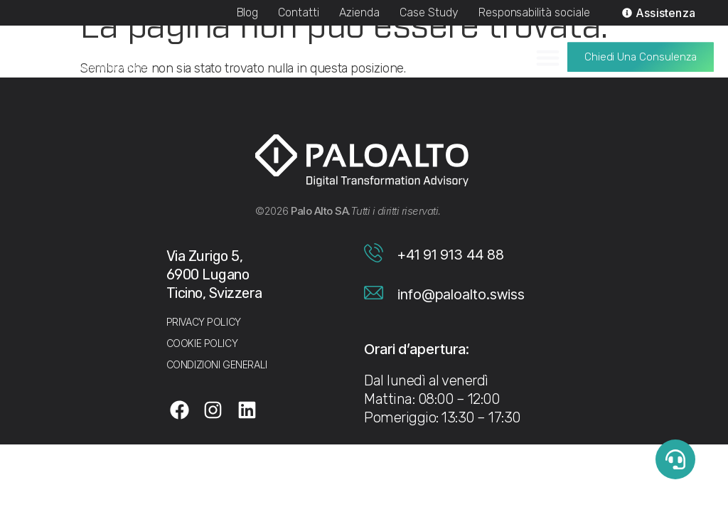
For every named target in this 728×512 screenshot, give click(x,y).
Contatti (298, 12)
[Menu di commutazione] (547, 53)
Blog (248, 12)
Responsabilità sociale (534, 12)
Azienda (359, 12)
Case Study (429, 12)
